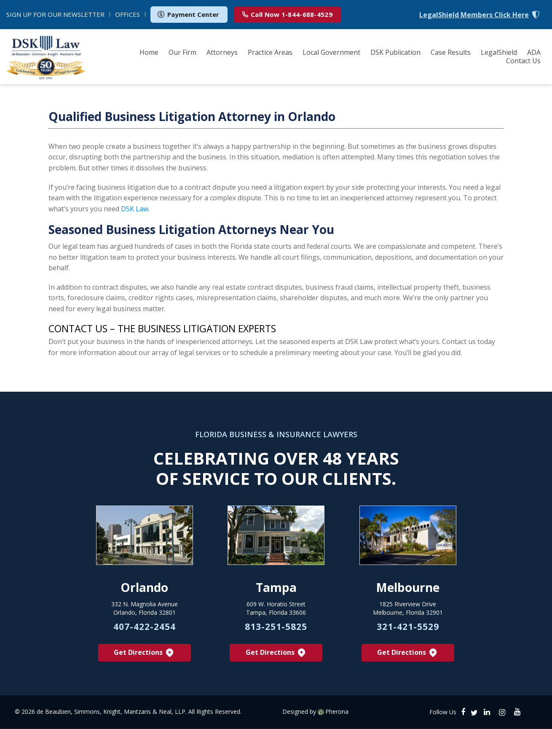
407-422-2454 (144, 627)
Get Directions (144, 653)
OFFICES (127, 14)
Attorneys (222, 52)
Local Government (331, 52)
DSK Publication (395, 52)
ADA (534, 52)
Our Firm (182, 52)
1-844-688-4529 (287, 14)
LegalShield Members (474, 15)
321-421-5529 (408, 627)
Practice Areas (270, 52)
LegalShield (499, 52)
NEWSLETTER (55, 14)
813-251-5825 (276, 627)
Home (148, 52)
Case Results (451, 52)
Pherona (336, 712)
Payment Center (188, 14)
